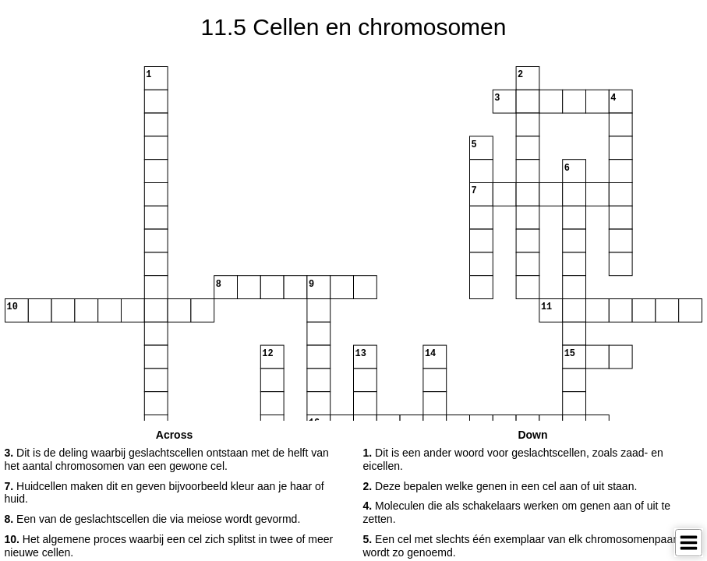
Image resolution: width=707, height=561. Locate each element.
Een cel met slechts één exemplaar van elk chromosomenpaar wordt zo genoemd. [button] (520, 546)
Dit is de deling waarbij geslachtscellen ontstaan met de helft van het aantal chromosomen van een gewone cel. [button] (167, 459)
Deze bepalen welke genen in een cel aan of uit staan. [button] (500, 486)
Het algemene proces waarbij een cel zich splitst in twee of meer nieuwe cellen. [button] (169, 546)
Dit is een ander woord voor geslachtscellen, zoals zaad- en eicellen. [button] (513, 459)
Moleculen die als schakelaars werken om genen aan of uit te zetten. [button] (517, 512)
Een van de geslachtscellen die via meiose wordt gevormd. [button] (153, 519)
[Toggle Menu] (688, 542)
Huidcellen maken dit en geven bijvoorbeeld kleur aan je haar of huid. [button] (164, 493)
